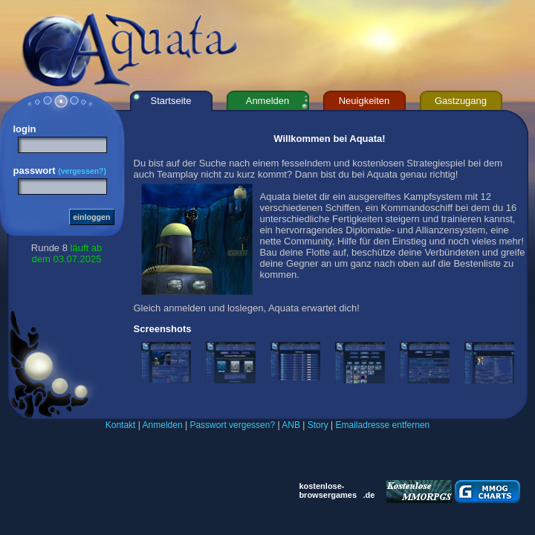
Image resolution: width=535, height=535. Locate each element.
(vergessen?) (82, 171)
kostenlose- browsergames (328, 490)
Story (318, 425)
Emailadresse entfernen (383, 425)
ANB (291, 425)
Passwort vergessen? (232, 425)
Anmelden (163, 425)
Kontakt (121, 425)
